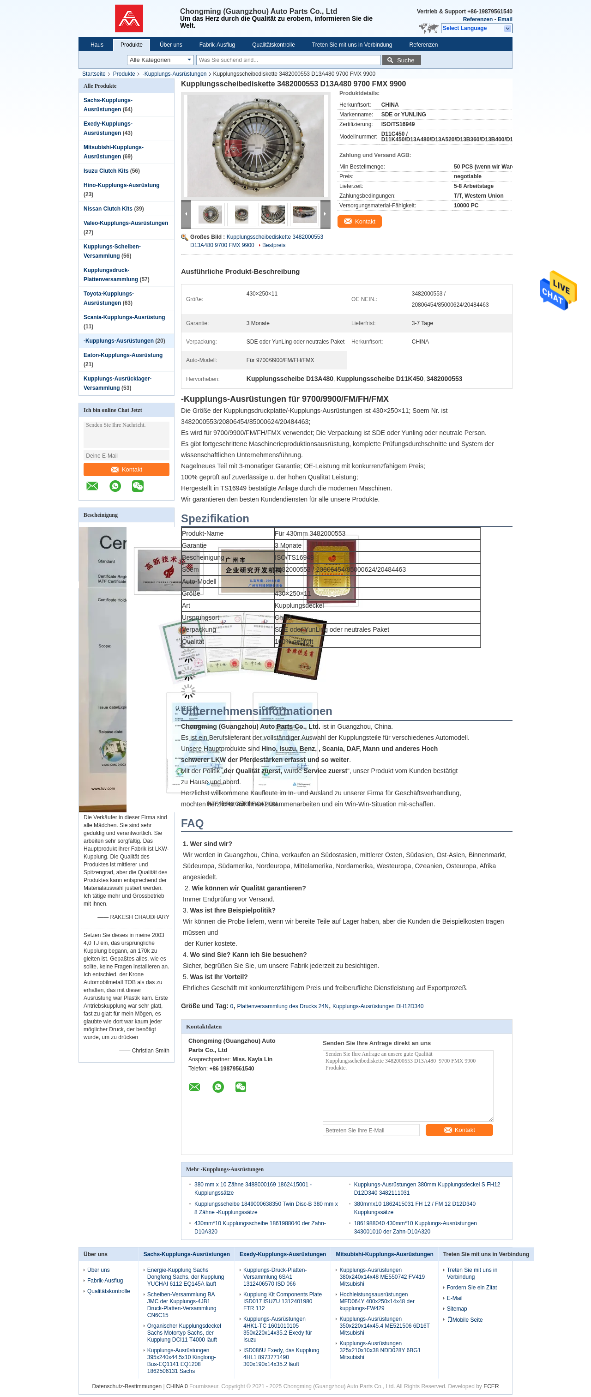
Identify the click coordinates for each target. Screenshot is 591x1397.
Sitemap (457, 1309)
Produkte (132, 45)
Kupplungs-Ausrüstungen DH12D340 (377, 1006)
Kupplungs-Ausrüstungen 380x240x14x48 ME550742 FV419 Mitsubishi (382, 1277)
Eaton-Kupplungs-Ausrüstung (123, 355)
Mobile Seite (465, 1320)
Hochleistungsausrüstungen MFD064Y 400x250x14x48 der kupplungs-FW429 (377, 1301)
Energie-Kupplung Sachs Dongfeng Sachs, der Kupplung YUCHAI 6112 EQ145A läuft (185, 1277)
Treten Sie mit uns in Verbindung (352, 45)
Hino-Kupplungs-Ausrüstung (122, 185)
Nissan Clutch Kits (108, 209)
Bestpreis (273, 245)
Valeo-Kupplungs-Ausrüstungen (126, 223)
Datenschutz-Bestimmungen (127, 1386)
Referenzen (478, 19)
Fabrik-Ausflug (217, 45)
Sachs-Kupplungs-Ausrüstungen (187, 1254)
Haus (96, 45)
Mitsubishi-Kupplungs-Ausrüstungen (384, 1254)
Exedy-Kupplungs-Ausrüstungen (283, 1254)
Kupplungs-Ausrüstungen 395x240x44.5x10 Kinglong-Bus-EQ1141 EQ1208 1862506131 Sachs (181, 1360)
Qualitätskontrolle (273, 45)
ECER (491, 1386)
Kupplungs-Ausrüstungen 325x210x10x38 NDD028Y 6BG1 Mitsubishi (380, 1350)
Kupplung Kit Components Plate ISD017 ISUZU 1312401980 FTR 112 (282, 1301)
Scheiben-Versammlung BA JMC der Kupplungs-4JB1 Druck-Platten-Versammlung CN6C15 (182, 1304)
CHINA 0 (177, 1386)
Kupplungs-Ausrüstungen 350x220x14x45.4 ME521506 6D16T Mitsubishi (384, 1326)
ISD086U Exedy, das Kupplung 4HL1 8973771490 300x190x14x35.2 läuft (281, 1357)
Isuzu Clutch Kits (106, 171)
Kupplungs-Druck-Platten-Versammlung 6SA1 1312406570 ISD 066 (275, 1277)
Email (505, 19)
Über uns (171, 45)
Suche (406, 60)
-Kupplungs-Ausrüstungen (175, 74)
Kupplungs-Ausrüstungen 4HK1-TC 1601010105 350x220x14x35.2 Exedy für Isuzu (277, 1329)
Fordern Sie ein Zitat (472, 1287)
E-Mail (455, 1298)
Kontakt (126, 469)
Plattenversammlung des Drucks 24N (283, 1006)
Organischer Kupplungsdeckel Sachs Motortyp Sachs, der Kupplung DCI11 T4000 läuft (184, 1333)
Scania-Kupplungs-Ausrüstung (124, 317)
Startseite (94, 74)
